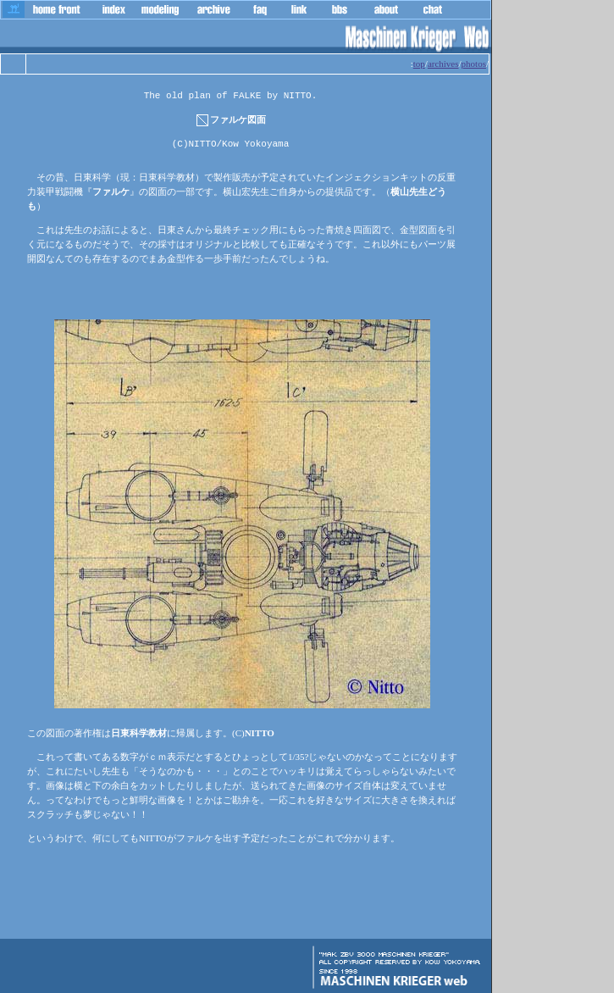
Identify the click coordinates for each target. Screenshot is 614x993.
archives (443, 63)
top (419, 63)
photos (474, 63)
